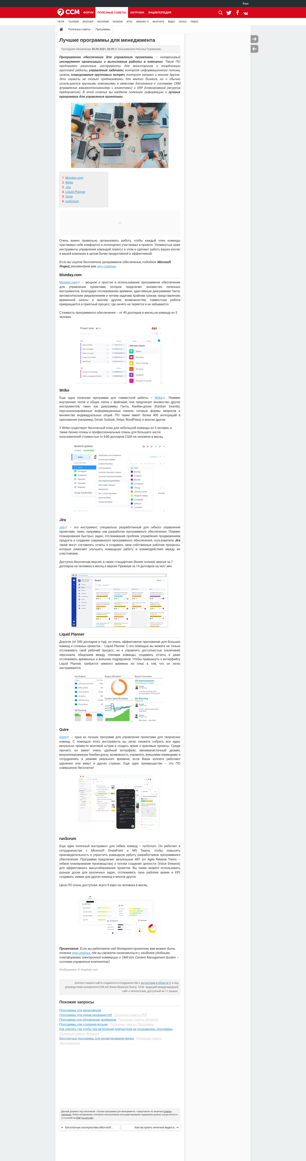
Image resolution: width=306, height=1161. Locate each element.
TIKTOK (60, 21)
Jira (68, 187)
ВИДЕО (171, 21)
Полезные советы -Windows (138, 1020)
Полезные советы (111, 12)
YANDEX (194, 21)
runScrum (72, 201)
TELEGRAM (73, 21)
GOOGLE (183, 21)
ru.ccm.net (87, 1118)
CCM (78, 1118)
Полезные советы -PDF (130, 1015)
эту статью (106, 266)
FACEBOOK (118, 21)
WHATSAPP (88, 21)
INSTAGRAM (103, 21)
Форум (88, 12)
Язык (246, 3)
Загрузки (137, 12)
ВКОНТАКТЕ (158, 21)
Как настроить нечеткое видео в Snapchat (154, 1128)
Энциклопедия (159, 12)
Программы (102, 29)
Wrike (69, 182)
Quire (69, 196)
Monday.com (74, 178)
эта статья (81, 953)
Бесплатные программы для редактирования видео (96, 1038)
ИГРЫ (129, 21)
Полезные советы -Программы (132, 1024)
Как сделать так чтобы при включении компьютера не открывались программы (116, 1029)
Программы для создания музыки (83, 1024)
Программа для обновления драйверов (87, 1020)
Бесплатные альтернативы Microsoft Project (88, 1128)
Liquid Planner (75, 192)
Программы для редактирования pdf (85, 1015)
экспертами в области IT (156, 982)
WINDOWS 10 (142, 21)
